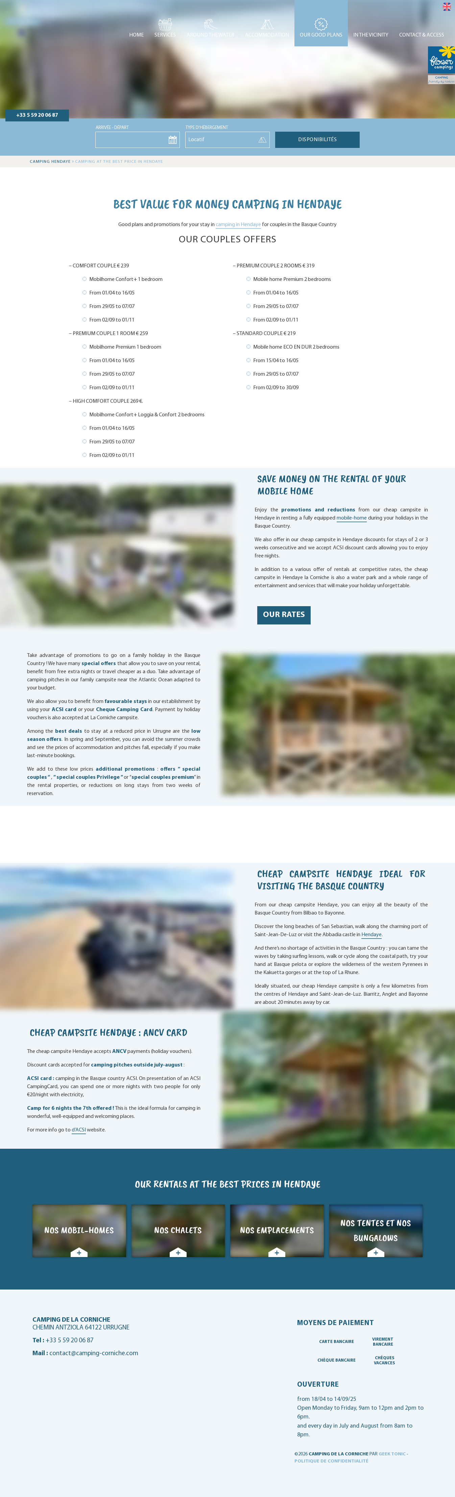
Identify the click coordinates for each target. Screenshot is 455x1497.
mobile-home (352, 518)
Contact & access (421, 35)
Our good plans (321, 35)
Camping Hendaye (50, 161)
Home (136, 35)
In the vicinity (370, 35)
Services (165, 35)
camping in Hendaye (238, 224)
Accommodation (267, 35)
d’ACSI (79, 1130)
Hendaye (371, 935)
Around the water (210, 35)
